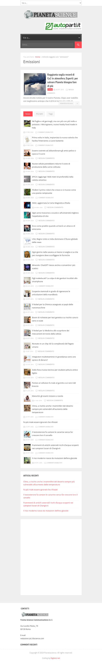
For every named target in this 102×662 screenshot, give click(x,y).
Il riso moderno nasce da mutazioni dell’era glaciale (54, 458)
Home (37, 57)
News (28, 114)
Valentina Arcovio (66, 103)
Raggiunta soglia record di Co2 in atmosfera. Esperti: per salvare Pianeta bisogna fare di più (62, 80)
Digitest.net (55, 658)
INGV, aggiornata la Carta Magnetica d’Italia (51, 203)
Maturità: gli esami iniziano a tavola (47, 396)
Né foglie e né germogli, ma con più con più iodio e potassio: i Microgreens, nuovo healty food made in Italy (54, 124)
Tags (51, 114)
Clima (50, 89)
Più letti (39, 114)
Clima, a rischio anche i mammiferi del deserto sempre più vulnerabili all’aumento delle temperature (52, 409)
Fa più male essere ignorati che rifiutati (40, 422)
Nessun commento (46, 158)
